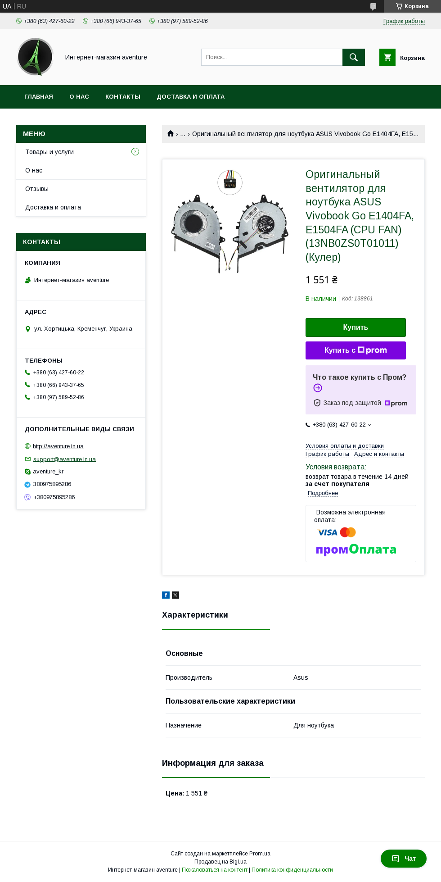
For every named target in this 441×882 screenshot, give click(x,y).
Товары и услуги (49, 151)
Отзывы (37, 188)
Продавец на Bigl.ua (220, 862)
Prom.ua (259, 853)
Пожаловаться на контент (215, 870)
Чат (404, 859)
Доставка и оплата (191, 96)
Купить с (355, 350)
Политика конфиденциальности (292, 870)
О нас (79, 96)
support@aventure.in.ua (64, 458)
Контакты (122, 96)
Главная (38, 96)
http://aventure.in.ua (58, 446)
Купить (356, 327)
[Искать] (353, 57)
